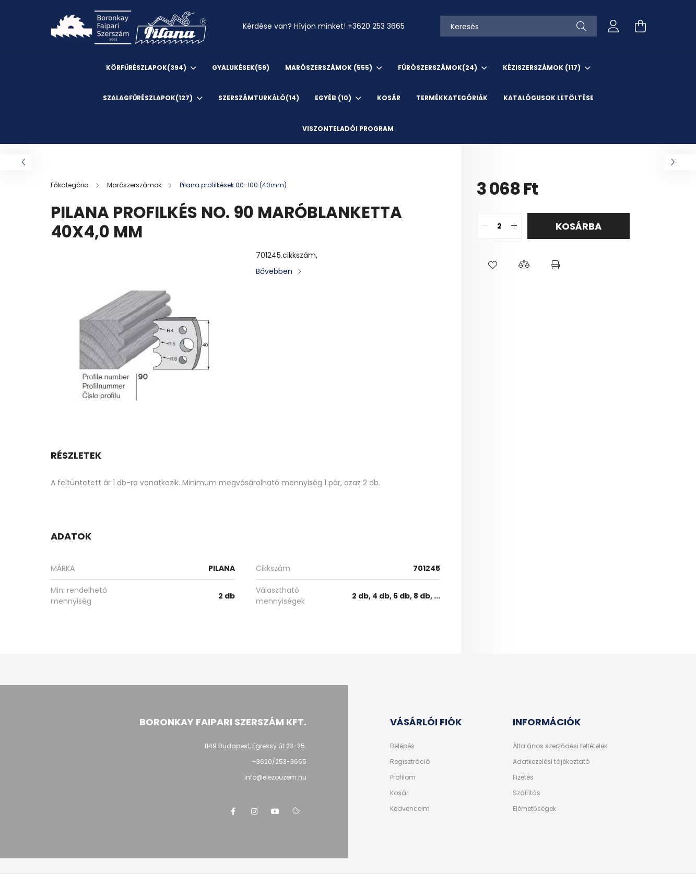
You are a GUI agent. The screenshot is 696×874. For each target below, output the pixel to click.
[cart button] (640, 26)
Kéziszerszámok (542, 67)
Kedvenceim (410, 808)
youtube (275, 811)
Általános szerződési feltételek (560, 746)
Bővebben (274, 271)
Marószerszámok (329, 67)
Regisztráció (410, 761)
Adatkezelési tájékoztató (551, 761)
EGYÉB (334, 97)
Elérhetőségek (534, 808)
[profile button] (613, 26)
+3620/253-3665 (279, 761)
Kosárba (578, 226)
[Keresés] (518, 26)
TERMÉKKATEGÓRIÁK (452, 97)
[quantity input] (499, 225)
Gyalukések (240, 67)
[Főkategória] (70, 185)
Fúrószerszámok (438, 67)
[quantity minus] (485, 226)
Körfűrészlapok (147, 67)
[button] (492, 265)
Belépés (402, 746)
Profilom (403, 777)
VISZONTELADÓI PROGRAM (348, 128)
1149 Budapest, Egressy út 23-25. (255, 745)
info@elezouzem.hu (275, 777)
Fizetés (523, 777)
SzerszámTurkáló (258, 97)
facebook (233, 811)
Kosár (399, 793)
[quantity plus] (514, 226)
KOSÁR (388, 97)
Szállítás (526, 793)
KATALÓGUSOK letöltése (548, 97)
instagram (254, 811)
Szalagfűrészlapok (148, 97)
